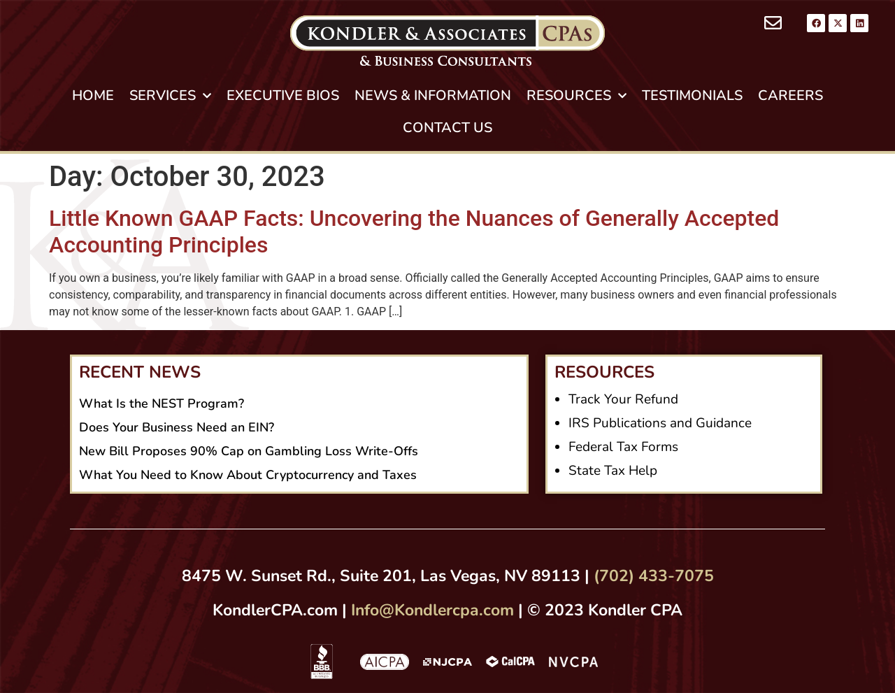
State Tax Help (612, 471)
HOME (93, 95)
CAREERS (790, 95)
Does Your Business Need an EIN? (176, 427)
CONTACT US (447, 127)
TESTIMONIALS (692, 95)
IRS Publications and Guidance (660, 423)
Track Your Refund (623, 399)
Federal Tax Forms (623, 447)
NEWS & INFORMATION (433, 95)
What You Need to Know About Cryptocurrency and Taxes (248, 474)
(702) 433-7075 (654, 576)
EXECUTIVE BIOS (283, 95)
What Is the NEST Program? (161, 403)
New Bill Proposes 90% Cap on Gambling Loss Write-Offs (248, 451)
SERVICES (170, 96)
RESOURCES (576, 96)
